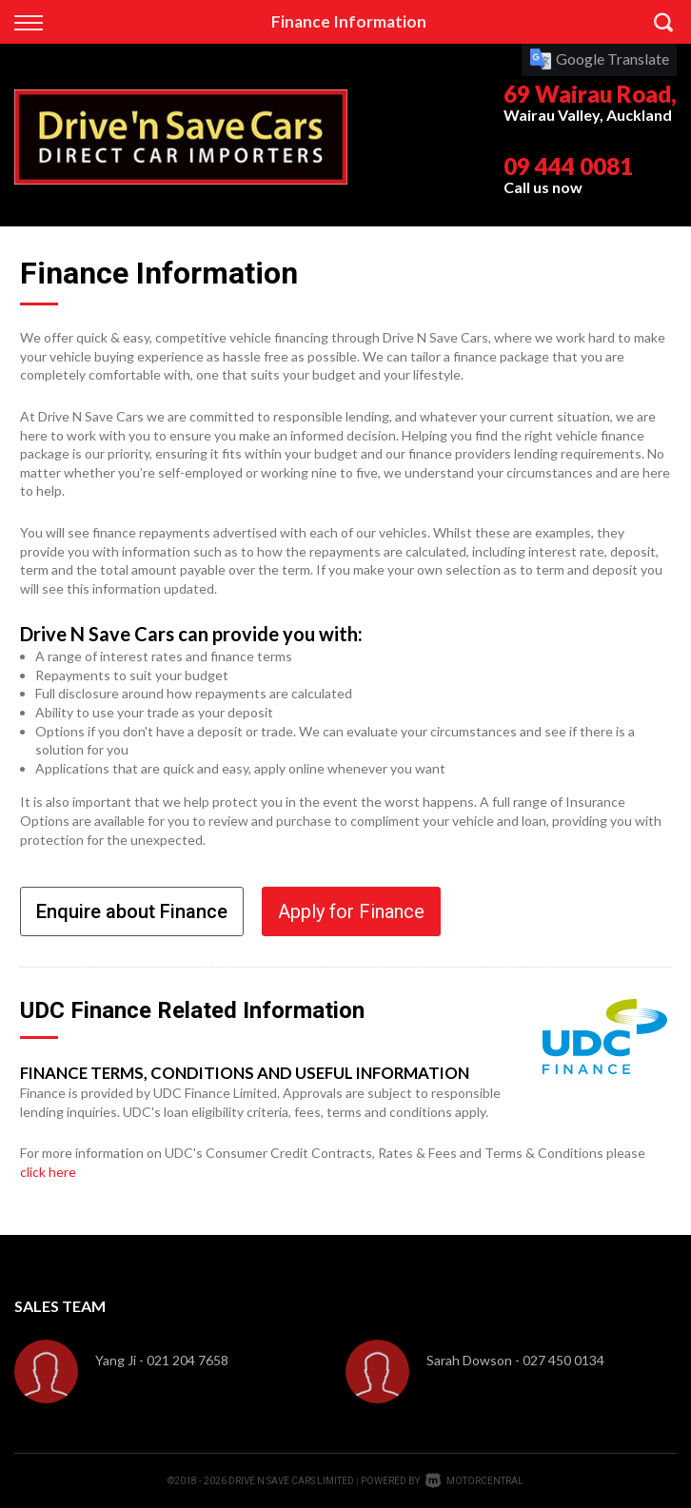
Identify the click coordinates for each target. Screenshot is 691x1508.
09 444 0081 (568, 166)
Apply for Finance (351, 911)
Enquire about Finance (131, 911)
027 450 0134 (563, 1360)
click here (48, 1172)
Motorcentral (474, 1481)
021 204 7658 (187, 1360)
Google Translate (599, 58)
